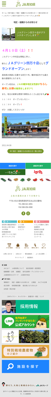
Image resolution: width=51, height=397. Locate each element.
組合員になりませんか (30, 285)
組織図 (18, 271)
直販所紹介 (21, 227)
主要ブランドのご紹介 (9, 234)
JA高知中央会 (25, 275)
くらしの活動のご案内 (41, 224)
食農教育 (37, 227)
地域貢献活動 (16, 285)
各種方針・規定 (33, 296)
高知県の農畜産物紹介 (9, 224)
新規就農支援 (6, 232)
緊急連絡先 (28, 254)
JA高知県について (18, 268)
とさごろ (21, 229)
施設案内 (30, 257)
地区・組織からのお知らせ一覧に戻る (26, 151)
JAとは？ (7, 268)
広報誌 (33, 282)
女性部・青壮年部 (9, 289)
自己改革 (7, 285)
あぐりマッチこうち (8, 236)
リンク (42, 296)
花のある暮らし (39, 234)
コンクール (37, 236)
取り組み (6, 279)
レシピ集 (21, 224)
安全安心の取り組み (8, 227)
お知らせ (19, 254)
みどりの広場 (42, 282)
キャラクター (22, 296)
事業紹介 (7, 282)
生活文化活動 (38, 232)
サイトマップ (19, 257)
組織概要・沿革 (9, 271)
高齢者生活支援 (39, 229)
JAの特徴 (5, 229)
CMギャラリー (12, 296)
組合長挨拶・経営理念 (33, 268)
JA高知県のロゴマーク (11, 275)
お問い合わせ (7, 254)
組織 (4, 265)
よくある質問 (40, 254)
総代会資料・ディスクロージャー (34, 271)
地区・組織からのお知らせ (20, 282)
